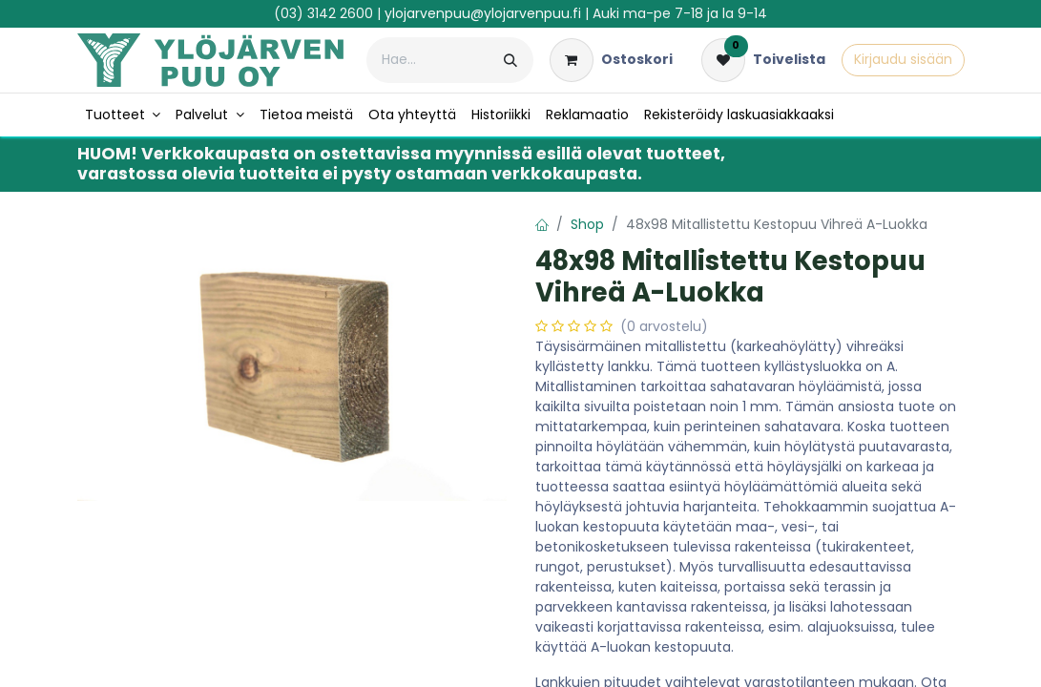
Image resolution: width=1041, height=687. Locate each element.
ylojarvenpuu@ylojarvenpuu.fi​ (483, 13)
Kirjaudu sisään (903, 59)
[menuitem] (123, 115)
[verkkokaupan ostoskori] (611, 60)
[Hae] (510, 60)
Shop (587, 224)
